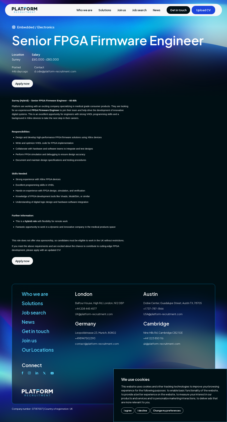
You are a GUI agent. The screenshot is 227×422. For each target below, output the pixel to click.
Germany (85, 324)
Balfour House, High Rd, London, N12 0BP (99, 303)
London (83, 294)
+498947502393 (85, 338)
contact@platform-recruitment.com (97, 343)
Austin (150, 294)
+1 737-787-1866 (153, 308)
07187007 (37, 408)
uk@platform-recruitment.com (161, 343)
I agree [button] (128, 410)
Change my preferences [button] (167, 410)
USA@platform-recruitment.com (163, 314)
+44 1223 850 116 (153, 338)
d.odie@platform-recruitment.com (55, 71)
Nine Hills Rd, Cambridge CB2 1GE (163, 332)
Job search (139, 10)
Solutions (105, 10)
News (156, 10)
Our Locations (38, 350)
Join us (121, 10)
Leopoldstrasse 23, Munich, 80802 (95, 332)
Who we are (84, 10)
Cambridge (156, 324)
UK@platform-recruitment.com (94, 314)
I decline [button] (142, 410)
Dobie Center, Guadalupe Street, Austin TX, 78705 (172, 303)
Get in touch (35, 331)
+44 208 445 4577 (86, 308)
